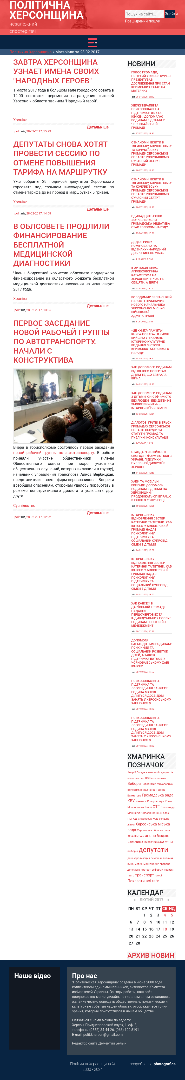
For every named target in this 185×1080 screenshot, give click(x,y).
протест (146, 869)
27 (131, 943)
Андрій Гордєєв (137, 772)
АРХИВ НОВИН (150, 955)
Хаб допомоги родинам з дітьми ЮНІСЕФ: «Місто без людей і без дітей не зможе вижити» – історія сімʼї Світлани (151, 400)
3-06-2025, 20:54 (144, 321)
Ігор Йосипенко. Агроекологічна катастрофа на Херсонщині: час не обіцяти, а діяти (147, 275)
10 (158, 922)
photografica (165, 1064)
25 (165, 936)
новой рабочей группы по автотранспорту (53, 452)
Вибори (134, 783)
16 (151, 929)
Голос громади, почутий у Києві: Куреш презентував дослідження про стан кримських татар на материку (151, 82)
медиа (138, 864)
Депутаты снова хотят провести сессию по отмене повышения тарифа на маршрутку (60, 158)
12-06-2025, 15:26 (145, 233)
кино (130, 864)
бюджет (164, 835)
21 (138, 936)
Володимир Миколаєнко (157, 784)
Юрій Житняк (135, 836)
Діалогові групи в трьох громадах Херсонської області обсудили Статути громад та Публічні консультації (151, 430)
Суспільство (24, 505)
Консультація (155, 801)
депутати (153, 850)
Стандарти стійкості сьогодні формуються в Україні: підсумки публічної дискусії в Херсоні (151, 459)
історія (159, 875)
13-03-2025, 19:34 (145, 413)
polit (17, 131)
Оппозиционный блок (155, 813)
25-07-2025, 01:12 (145, 96)
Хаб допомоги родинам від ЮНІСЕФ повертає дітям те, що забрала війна (151, 372)
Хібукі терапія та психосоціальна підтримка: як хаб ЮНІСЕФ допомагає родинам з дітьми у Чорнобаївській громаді (148, 116)
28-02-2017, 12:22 (38, 517)
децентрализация (138, 858)
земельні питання (162, 858)
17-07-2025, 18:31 (145, 133)
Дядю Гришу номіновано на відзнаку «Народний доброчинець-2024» (148, 247)
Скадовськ (145, 818)
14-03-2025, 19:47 (145, 384)
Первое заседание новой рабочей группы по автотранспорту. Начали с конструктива (61, 342)
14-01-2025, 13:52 (145, 550)
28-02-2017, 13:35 (38, 310)
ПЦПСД (132, 818)
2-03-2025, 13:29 (144, 443)
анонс (150, 835)
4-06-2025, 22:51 (144, 259)
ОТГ (156, 806)
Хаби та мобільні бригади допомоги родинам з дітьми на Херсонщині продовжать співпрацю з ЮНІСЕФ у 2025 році (151, 491)
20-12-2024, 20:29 (145, 631)
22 (144, 936)
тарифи (168, 869)
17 (158, 929)
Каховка (141, 801)
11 (165, 922)
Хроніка (20, 120)
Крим (168, 801)
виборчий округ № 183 (158, 842)
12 (172, 922)
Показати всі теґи (143, 881)
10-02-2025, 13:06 (145, 505)
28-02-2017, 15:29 (38, 131)
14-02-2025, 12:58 (145, 472)
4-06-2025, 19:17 (144, 288)
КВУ (131, 801)
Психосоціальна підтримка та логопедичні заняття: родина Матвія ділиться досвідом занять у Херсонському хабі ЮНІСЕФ (151, 692)
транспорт (144, 875)
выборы (132, 851)
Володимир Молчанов (141, 789)
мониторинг (151, 864)
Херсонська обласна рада (153, 830)
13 (131, 929)
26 (172, 936)
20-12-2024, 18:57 (145, 672)
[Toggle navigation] (92, 43)
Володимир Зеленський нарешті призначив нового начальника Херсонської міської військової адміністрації (151, 306)
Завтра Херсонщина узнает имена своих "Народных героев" (56, 71)
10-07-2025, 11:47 (145, 170)
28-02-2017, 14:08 (38, 213)
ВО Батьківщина (155, 778)
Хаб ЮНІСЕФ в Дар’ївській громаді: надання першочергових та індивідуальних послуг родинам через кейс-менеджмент (151, 614)
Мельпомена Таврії (139, 807)
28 (138, 943)
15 (144, 929)
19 (172, 929)
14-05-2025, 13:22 (145, 358)
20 (131, 936)
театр (130, 875)
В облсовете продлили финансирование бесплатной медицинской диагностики (61, 245)
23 (151, 936)
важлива (135, 841)
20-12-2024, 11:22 (145, 709)
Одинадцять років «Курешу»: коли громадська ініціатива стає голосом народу (150, 221)
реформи (157, 869)
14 (138, 929)
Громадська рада (157, 795)
